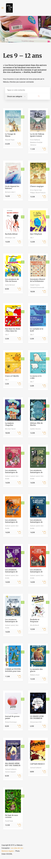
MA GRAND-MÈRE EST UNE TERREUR (12, 764)
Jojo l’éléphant (36, 234)
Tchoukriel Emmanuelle (37, 287)
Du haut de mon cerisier (11, 816)
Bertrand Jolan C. (10, 192)
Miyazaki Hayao (10, 140)
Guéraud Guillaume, (11, 769)
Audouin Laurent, (10, 476)
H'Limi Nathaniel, (35, 140)
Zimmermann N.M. (36, 722)
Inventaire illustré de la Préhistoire (37, 280)
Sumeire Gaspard (10, 772)
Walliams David (34, 675)
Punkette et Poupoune (34, 620)
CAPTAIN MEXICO (37, 764)
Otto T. (32, 238)
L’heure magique (37, 186)
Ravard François (41, 192)
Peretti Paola (9, 821)
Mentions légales (8, 851)
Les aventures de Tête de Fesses (12, 280)
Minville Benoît (34, 625)
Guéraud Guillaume (35, 767)
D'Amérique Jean (10, 238)
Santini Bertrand (10, 285)
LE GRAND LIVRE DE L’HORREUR (37, 717)
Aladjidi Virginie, (35, 285)
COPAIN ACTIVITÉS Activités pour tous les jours (13, 671)
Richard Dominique (11, 722)
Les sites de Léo (17, 848)
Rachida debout (11, 234)
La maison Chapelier (9, 424)
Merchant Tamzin (10, 429)
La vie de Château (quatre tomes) (37, 135)
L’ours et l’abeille (12, 376)
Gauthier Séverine (35, 429)
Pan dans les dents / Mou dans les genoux (12, 331)
